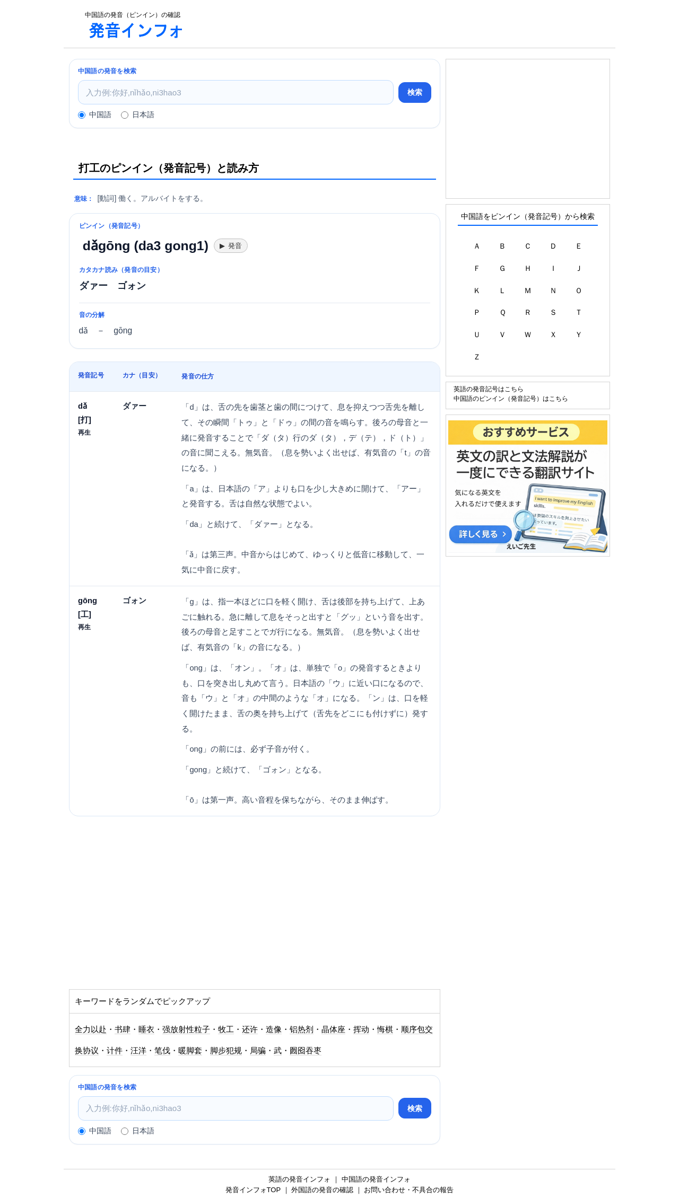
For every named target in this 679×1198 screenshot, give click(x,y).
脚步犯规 (226, 1050)
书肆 (122, 1029)
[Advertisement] (405, 24)
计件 (115, 1050)
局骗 (258, 1050)
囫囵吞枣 (305, 1050)
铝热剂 (302, 1029)
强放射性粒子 (186, 1029)
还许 (250, 1029)
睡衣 (146, 1029)
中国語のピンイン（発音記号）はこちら (511, 398)
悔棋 (385, 1029)
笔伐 (162, 1050)
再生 (84, 432)
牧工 (226, 1029)
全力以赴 (91, 1029)
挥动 (361, 1029)
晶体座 (333, 1029)
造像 (274, 1029)
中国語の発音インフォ (376, 1179)
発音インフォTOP (253, 1190)
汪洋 (138, 1050)
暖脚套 (190, 1050)
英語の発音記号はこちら (489, 388)
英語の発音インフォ (299, 1179)
